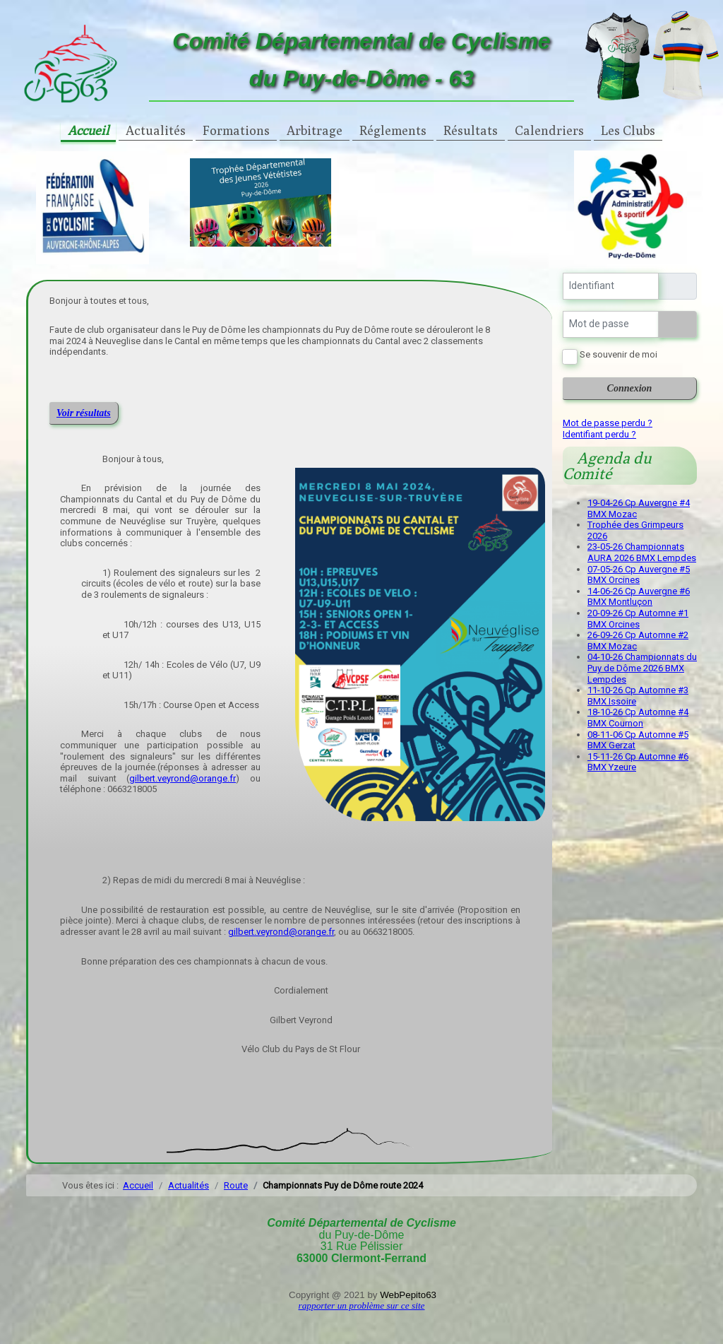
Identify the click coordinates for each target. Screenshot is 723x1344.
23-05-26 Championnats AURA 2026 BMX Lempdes (641, 552)
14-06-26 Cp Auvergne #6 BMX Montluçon (638, 597)
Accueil (88, 130)
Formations (236, 130)
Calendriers (549, 130)
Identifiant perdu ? (599, 434)
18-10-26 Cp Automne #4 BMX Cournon (637, 718)
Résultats (470, 130)
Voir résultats (83, 413)
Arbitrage (314, 130)
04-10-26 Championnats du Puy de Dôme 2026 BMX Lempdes (642, 668)
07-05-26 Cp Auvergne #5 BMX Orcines (638, 575)
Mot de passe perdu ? (607, 423)
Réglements (392, 130)
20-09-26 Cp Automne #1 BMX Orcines (637, 619)
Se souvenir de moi (618, 354)
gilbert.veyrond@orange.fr (182, 778)
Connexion (629, 388)
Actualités (156, 130)
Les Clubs (628, 130)
